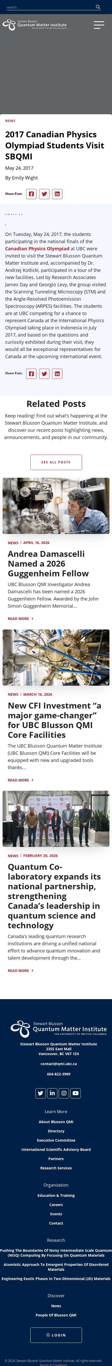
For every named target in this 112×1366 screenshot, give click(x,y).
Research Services (56, 1168)
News (13, 542)
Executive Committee (56, 1140)
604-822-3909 (58, 1074)
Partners (56, 1158)
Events (56, 1213)
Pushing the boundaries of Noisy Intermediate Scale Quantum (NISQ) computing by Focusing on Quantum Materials (56, 1253)
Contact (56, 1223)
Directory (56, 1131)
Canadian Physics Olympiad (37, 248)
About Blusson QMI (56, 1121)
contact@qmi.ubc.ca (59, 1063)
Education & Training (56, 1195)
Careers (56, 1204)
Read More (18, 618)
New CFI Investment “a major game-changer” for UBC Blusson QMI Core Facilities (54, 720)
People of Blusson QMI (56, 1315)
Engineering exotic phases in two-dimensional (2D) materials (56, 1278)
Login (56, 1335)
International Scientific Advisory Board (56, 1149)
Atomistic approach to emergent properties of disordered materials (56, 1267)
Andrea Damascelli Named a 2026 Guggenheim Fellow (48, 563)
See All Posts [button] (56, 462)
